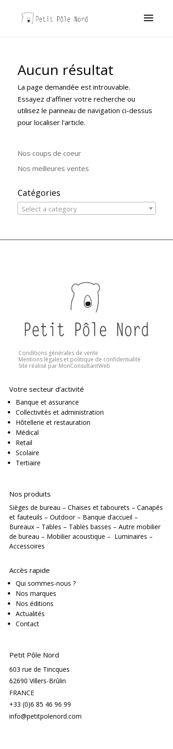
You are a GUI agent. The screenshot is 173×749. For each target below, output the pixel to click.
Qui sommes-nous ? (46, 583)
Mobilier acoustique (76, 536)
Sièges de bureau (34, 507)
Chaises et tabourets (99, 507)
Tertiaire (28, 462)
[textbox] (86, 208)
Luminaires (130, 536)
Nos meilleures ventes (53, 168)
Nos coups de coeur (49, 153)
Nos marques (36, 593)
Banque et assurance (47, 402)
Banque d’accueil (107, 517)
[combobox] (87, 208)
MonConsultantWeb (84, 366)
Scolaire (27, 452)
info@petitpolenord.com (45, 716)
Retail (24, 442)
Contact (27, 623)
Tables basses (90, 526)
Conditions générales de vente (58, 353)
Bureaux (21, 526)
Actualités (30, 613)
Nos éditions (35, 603)
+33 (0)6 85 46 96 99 (40, 704)
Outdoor (62, 517)
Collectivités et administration (60, 412)
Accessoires (27, 546)
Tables (51, 526)
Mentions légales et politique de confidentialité (79, 359)
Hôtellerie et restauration (53, 422)
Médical (27, 432)
